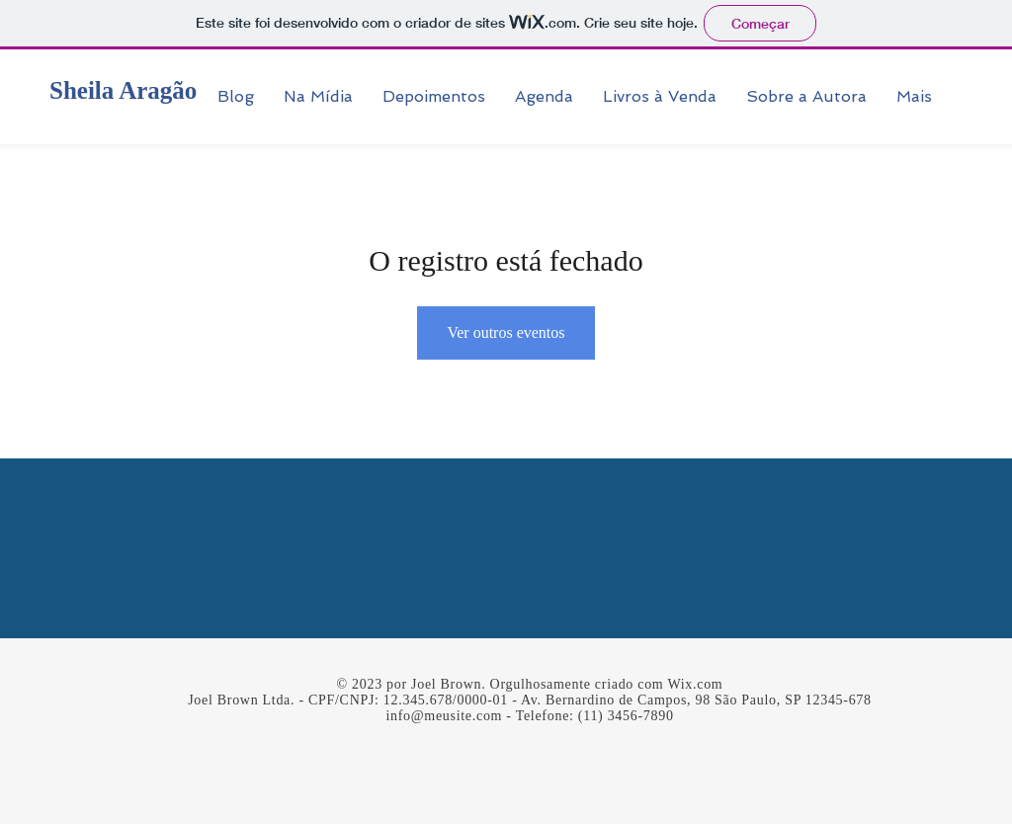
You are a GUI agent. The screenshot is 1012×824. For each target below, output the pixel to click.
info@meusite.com (443, 715)
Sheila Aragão (123, 90)
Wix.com (694, 684)
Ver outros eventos (505, 332)
